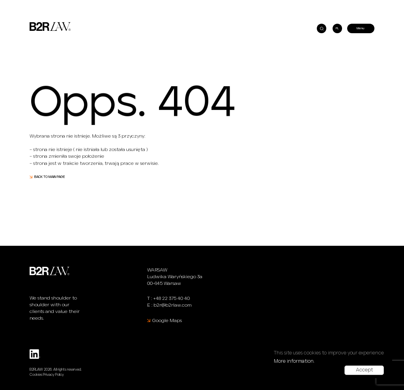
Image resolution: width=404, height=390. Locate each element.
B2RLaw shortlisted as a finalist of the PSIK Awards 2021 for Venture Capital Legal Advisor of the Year (107, 5)
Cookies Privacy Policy (47, 375)
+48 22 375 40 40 (171, 298)
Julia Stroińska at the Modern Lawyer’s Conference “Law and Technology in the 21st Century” (266, 5)
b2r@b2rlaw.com (172, 305)
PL (337, 28)
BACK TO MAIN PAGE (49, 177)
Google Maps (167, 320)
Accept (364, 370)
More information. (294, 361)
